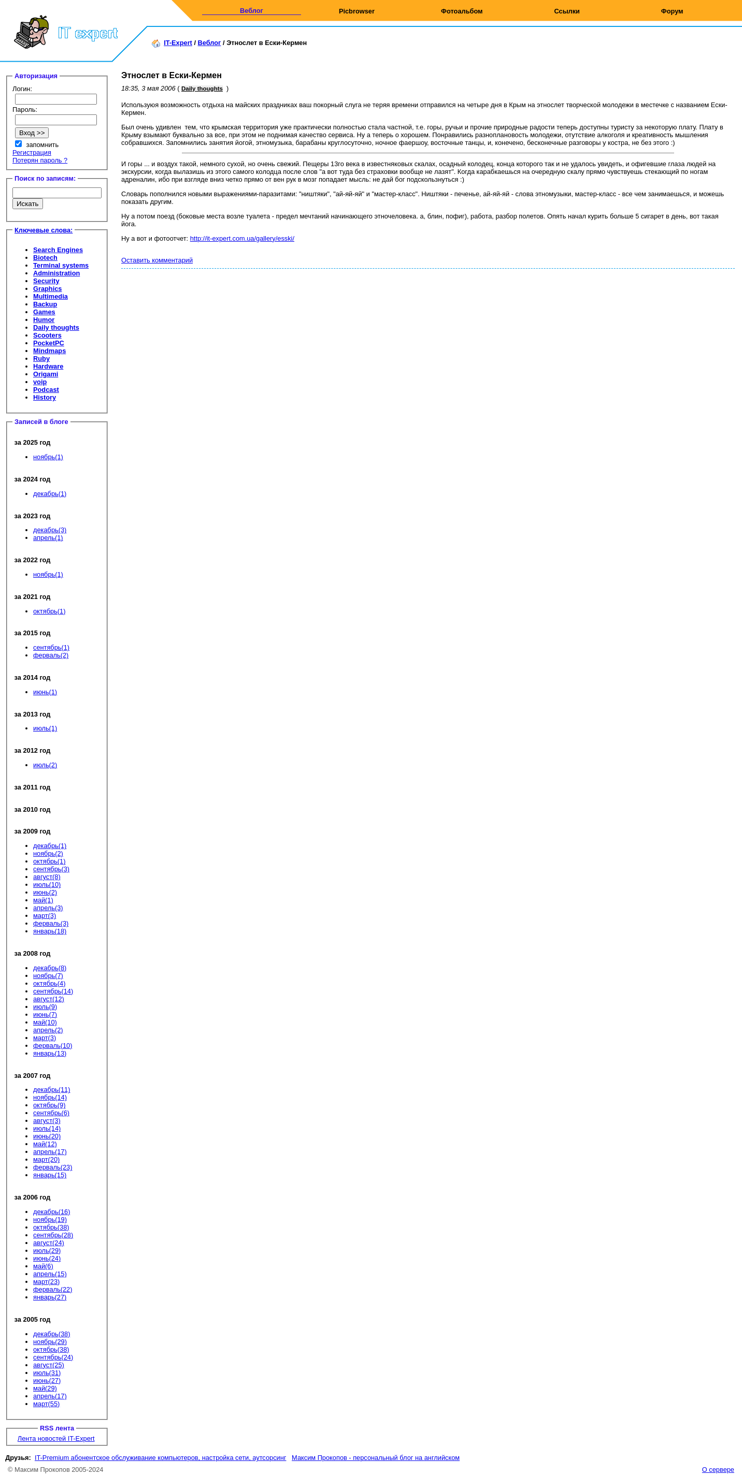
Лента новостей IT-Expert (56, 1438)
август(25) (48, 1365)
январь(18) (49, 931)
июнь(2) (45, 892)
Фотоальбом (461, 11)
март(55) (46, 1404)
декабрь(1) (49, 494)
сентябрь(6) (51, 1113)
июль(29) (47, 1250)
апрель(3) (48, 908)
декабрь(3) (49, 530)
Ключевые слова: (44, 230)
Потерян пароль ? (39, 160)
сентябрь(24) (53, 1357)
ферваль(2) (50, 655)
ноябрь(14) (50, 1097)
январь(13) (49, 1053)
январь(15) (49, 1175)
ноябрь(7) (48, 976)
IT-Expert (178, 43)
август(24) (48, 1243)
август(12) (48, 999)
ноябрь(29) (50, 1342)
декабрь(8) (49, 968)
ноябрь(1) (48, 457)
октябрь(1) (49, 611)
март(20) (46, 1159)
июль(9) (45, 1007)
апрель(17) (50, 1152)
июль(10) (47, 884)
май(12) (45, 1144)
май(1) (43, 900)
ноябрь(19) (50, 1219)
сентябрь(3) (51, 869)
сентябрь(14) (53, 991)
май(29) (45, 1388)
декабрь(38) (51, 1334)
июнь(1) (45, 692)
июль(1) (45, 728)
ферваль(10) (52, 1045)
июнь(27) (47, 1380)
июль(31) (47, 1373)
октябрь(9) (49, 1105)
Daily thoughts (202, 88)
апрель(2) (48, 1030)
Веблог (251, 10)
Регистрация (31, 152)
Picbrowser (357, 11)
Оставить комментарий (157, 260)
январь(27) (49, 1297)
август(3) (47, 1120)
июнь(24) (47, 1258)
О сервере (718, 1469)
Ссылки (567, 11)
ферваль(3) (50, 923)
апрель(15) (50, 1274)
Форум (672, 11)
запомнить (42, 145)
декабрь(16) (51, 1212)
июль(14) (47, 1128)
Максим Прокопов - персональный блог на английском (376, 1458)
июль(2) (45, 765)
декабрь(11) (51, 1089)
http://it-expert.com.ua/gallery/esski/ (242, 238)
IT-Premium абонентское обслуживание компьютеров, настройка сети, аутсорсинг (161, 1458)
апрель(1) (48, 538)
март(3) (44, 915)
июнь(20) (47, 1136)
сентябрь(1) (51, 647)
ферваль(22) (52, 1289)
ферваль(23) (52, 1167)
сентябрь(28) (53, 1235)
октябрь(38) (51, 1227)
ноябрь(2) (48, 853)
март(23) (46, 1281)
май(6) (43, 1266)
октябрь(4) (49, 983)
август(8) (47, 877)
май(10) (45, 1022)
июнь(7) (45, 1014)
